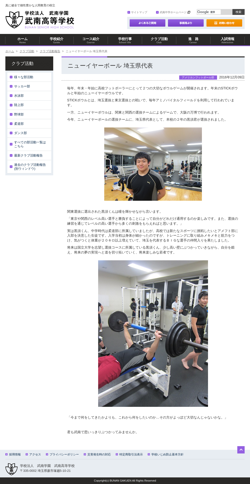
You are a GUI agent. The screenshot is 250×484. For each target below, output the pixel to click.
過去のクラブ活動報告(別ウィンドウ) (30, 166)
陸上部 (19, 105)
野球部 (19, 114)
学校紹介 (57, 40)
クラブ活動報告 (50, 51)
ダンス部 (20, 133)
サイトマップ (137, 12)
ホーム (22, 40)
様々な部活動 (23, 77)
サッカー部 (22, 86)
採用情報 (13, 454)
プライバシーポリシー (62, 454)
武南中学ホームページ (171, 12)
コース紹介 (91, 40)
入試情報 (227, 40)
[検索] (209, 12)
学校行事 (125, 40)
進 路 (193, 40)
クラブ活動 (159, 40)
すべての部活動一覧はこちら (30, 144)
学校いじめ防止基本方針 (166, 454)
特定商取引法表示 (129, 454)
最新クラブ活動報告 (28, 155)
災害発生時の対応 (97, 454)
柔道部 (19, 124)
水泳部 (19, 95)
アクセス (33, 454)
